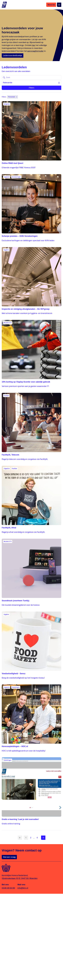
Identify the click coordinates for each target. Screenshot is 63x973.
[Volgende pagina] (43, 838)
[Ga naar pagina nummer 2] (31, 838)
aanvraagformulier (35, 51)
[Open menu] (59, 5)
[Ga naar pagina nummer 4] (37, 838)
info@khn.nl (23, 888)
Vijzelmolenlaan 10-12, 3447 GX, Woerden (19, 878)
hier (33, 45)
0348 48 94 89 (8, 888)
